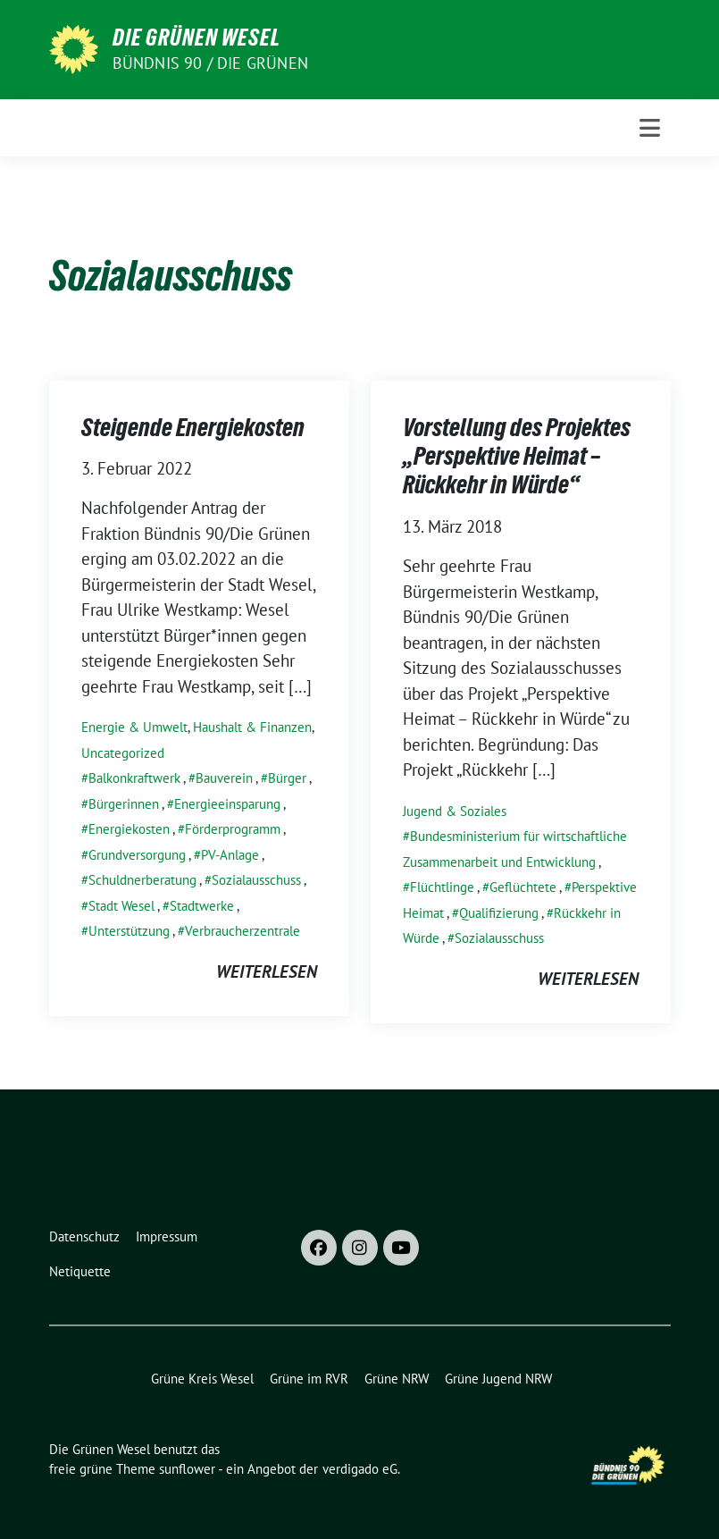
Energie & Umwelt (134, 727)
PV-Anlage (230, 854)
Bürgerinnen (123, 803)
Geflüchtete (522, 887)
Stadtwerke (202, 905)
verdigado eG (359, 1468)
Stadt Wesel (121, 905)
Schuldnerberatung (142, 879)
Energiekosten (129, 828)
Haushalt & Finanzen (252, 727)
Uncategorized (122, 752)
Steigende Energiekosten (193, 427)
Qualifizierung (499, 912)
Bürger (287, 778)
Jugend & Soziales (454, 811)
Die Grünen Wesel (196, 37)
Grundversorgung (137, 854)
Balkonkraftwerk (134, 778)
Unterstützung (129, 930)
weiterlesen (266, 971)
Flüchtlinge (442, 887)
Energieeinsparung (227, 803)
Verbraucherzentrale (242, 930)
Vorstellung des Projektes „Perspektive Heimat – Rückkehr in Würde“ (517, 456)
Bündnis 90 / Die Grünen (211, 63)
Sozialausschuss (256, 879)
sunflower (187, 1468)
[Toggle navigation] (650, 128)
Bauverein (224, 778)
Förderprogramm (232, 828)
